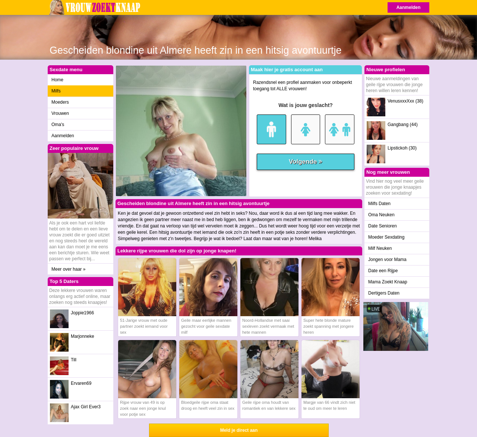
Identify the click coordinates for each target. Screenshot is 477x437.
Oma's (57, 124)
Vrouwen (60, 113)
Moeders (60, 102)
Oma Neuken (381, 214)
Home (57, 79)
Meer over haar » (68, 269)
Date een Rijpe (383, 270)
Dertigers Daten (383, 293)
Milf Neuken (380, 248)
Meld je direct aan (239, 430)
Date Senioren (382, 226)
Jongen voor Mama (387, 259)
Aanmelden (409, 7)
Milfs (56, 91)
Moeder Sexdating (386, 237)
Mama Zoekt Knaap (387, 281)
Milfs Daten (379, 203)
